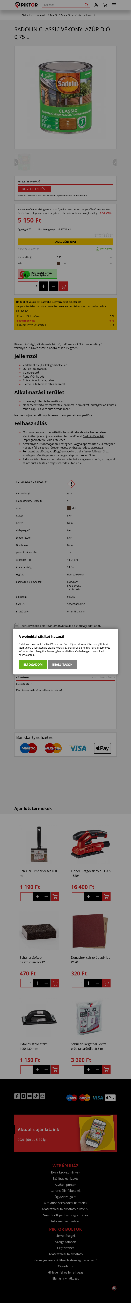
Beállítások (62, 664)
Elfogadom (33, 664)
